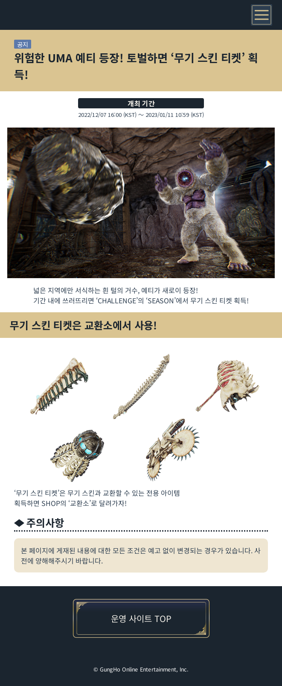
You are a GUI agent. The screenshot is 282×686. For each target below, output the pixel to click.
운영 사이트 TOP (140, 618)
